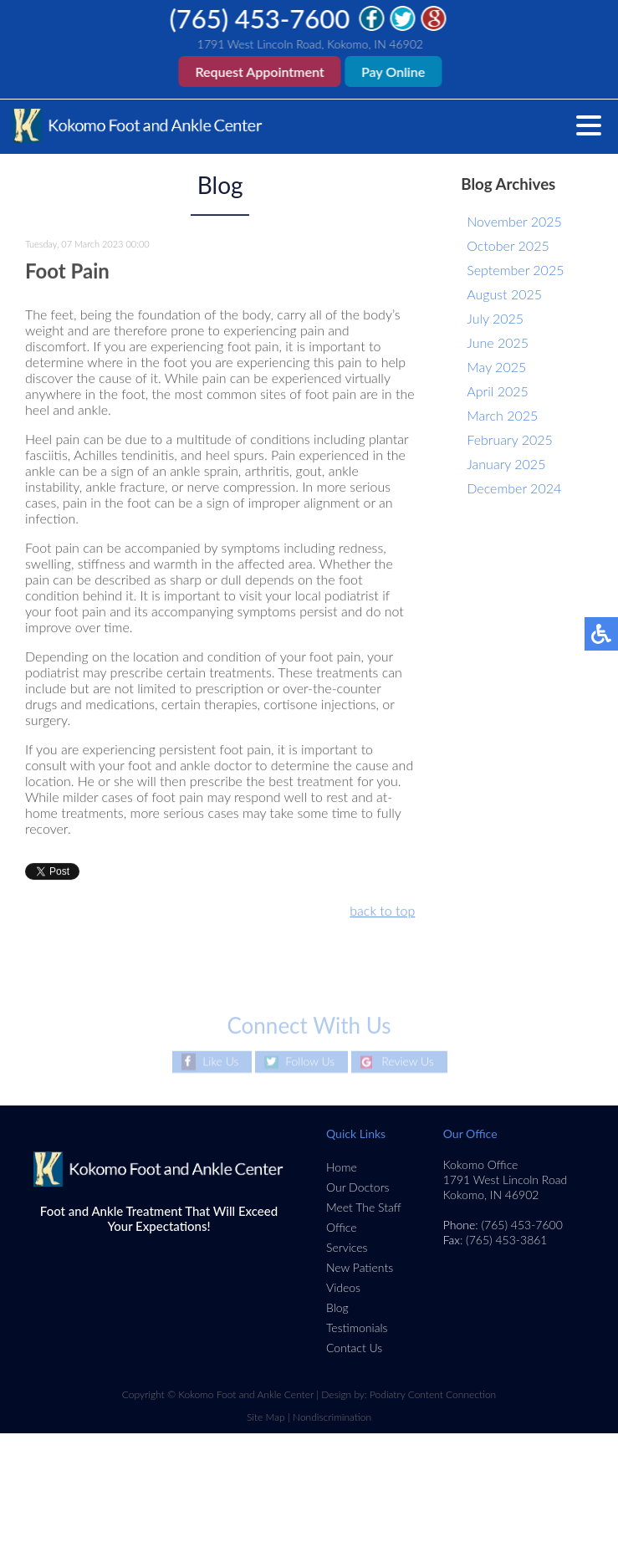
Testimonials (357, 1327)
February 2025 (509, 439)
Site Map (266, 1417)
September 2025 (515, 270)
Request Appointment (260, 71)
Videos (343, 1287)
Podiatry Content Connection (433, 1394)
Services (347, 1247)
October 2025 (508, 245)
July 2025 (495, 318)
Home (341, 1167)
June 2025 (498, 342)
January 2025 (506, 464)
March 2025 (502, 415)
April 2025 (497, 391)
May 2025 (496, 367)
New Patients (359, 1267)
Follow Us (310, 1061)
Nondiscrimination (332, 1417)
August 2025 (504, 294)
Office (341, 1227)
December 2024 (514, 488)
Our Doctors (357, 1187)
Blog (337, 1307)
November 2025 (514, 221)
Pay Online (394, 71)
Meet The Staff (363, 1207)
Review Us (407, 1061)
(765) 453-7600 (260, 18)
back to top (382, 911)
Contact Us (354, 1347)
